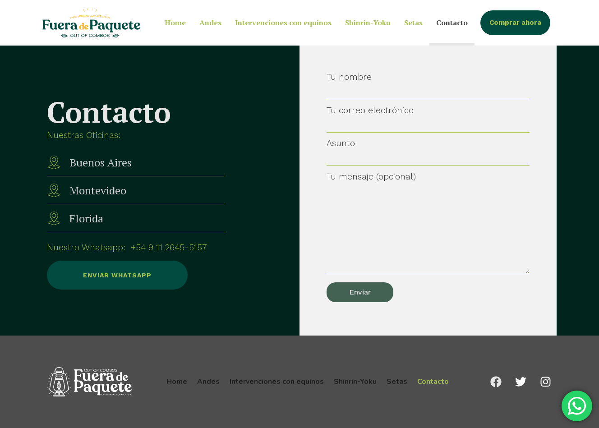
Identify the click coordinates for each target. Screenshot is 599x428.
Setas (413, 23)
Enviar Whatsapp (99, 275)
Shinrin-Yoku (368, 23)
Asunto (428, 150)
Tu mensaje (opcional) (428, 224)
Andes (210, 23)
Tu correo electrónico (428, 117)
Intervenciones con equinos (283, 23)
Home (175, 23)
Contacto (452, 23)
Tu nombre (428, 84)
